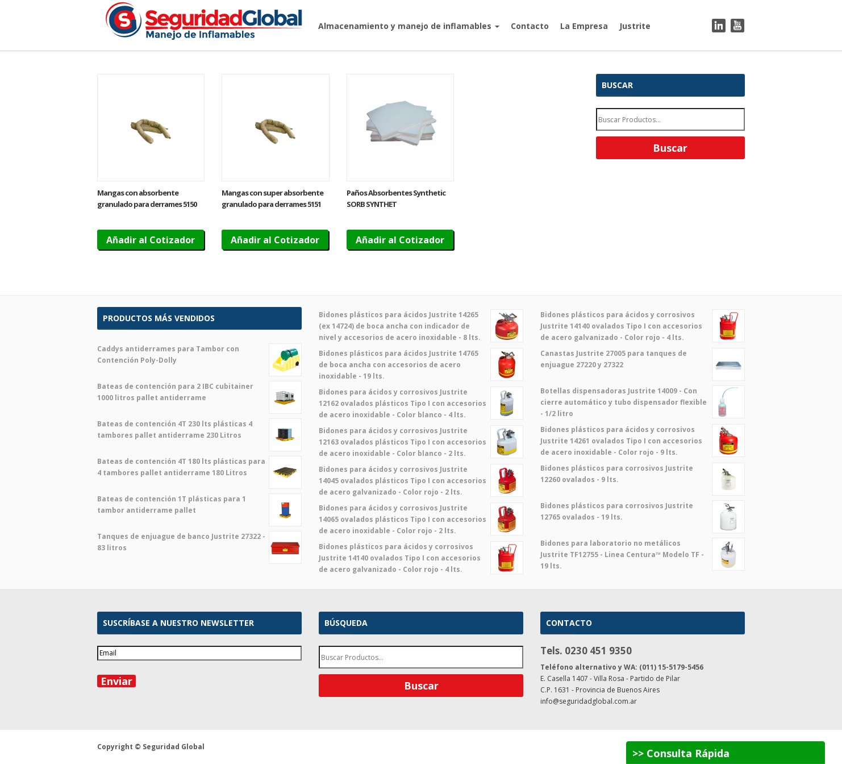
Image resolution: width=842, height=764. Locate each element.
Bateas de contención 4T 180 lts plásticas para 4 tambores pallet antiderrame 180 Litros (199, 467)
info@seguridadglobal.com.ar (588, 701)
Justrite (635, 25)
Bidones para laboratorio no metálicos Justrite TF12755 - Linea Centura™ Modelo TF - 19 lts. (642, 554)
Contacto (530, 25)
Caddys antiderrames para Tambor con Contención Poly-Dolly (199, 354)
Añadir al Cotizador (150, 240)
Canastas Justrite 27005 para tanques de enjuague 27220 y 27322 (642, 359)
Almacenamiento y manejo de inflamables (408, 25)
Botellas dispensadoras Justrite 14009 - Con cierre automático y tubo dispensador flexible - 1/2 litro (642, 401)
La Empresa (584, 25)
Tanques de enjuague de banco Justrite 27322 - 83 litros (199, 542)
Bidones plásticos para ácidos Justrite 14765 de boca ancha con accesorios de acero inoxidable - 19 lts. (421, 364)
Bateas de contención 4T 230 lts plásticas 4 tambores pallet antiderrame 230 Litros (199, 429)
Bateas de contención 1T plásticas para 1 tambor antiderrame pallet (199, 504)
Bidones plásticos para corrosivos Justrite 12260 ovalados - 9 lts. (642, 474)
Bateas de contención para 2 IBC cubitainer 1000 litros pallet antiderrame (199, 392)
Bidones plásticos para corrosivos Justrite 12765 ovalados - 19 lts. (642, 511)
